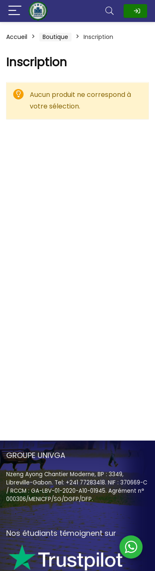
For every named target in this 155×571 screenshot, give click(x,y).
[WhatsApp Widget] (131, 547)
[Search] (109, 11)
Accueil (16, 37)
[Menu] (15, 11)
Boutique (55, 37)
